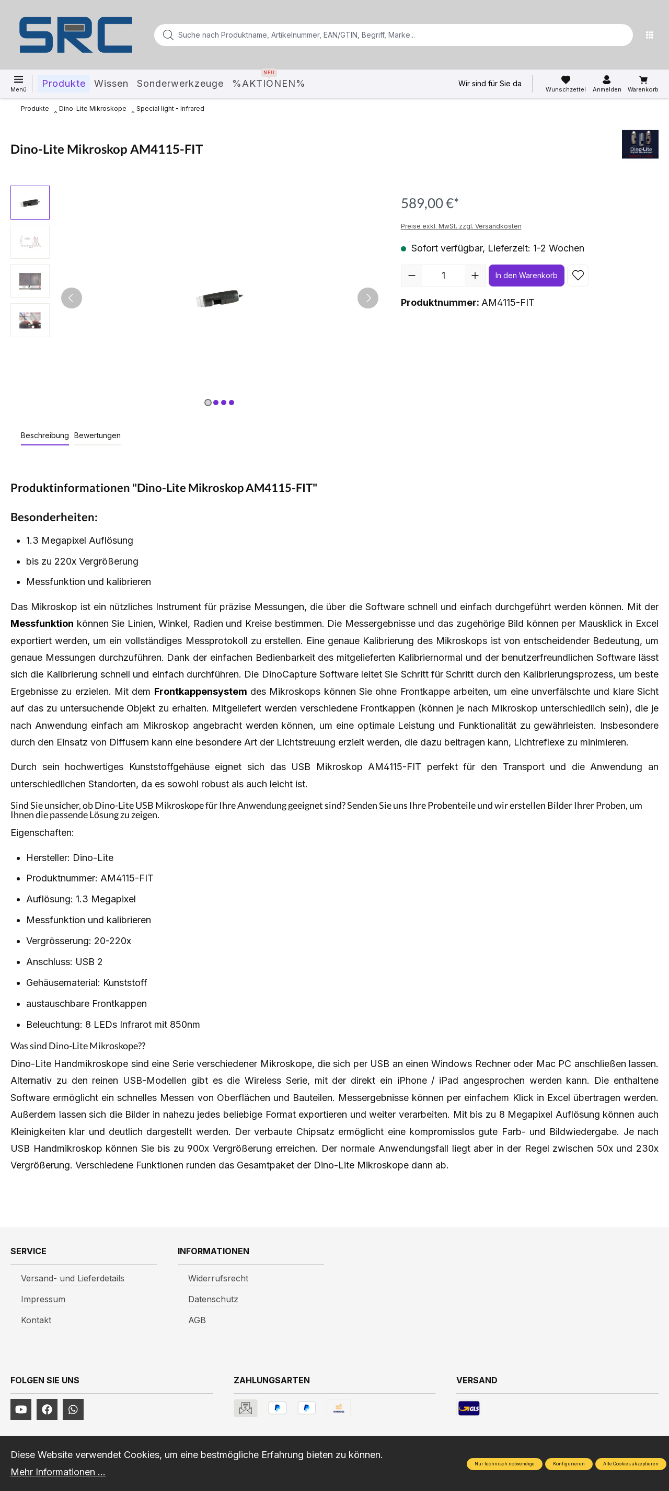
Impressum (43, 1299)
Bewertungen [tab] (97, 435)
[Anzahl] (443, 275)
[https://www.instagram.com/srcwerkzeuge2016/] (73, 1409)
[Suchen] (622, 35)
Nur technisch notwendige (505, 1463)
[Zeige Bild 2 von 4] (215, 402)
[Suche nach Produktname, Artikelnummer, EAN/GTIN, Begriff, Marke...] (377, 35)
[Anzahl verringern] (411, 275)
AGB (197, 1320)
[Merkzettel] (566, 84)
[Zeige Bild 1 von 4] (208, 402)
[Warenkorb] (643, 84)
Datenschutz (213, 1299)
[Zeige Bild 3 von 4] (223, 402)
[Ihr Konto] (607, 84)
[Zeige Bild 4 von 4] (231, 402)
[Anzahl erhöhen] (475, 275)
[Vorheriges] (71, 298)
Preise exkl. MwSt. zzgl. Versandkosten (461, 226)
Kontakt (36, 1320)
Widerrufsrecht (218, 1278)
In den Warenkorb (526, 275)
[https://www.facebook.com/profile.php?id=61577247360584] (47, 1409)
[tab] (45, 435)
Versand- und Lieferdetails (72, 1278)
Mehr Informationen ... (58, 1471)
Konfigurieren (569, 1463)
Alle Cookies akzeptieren (631, 1463)
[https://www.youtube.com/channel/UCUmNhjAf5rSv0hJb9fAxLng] (20, 1409)
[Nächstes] (367, 298)
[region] (195, 298)
